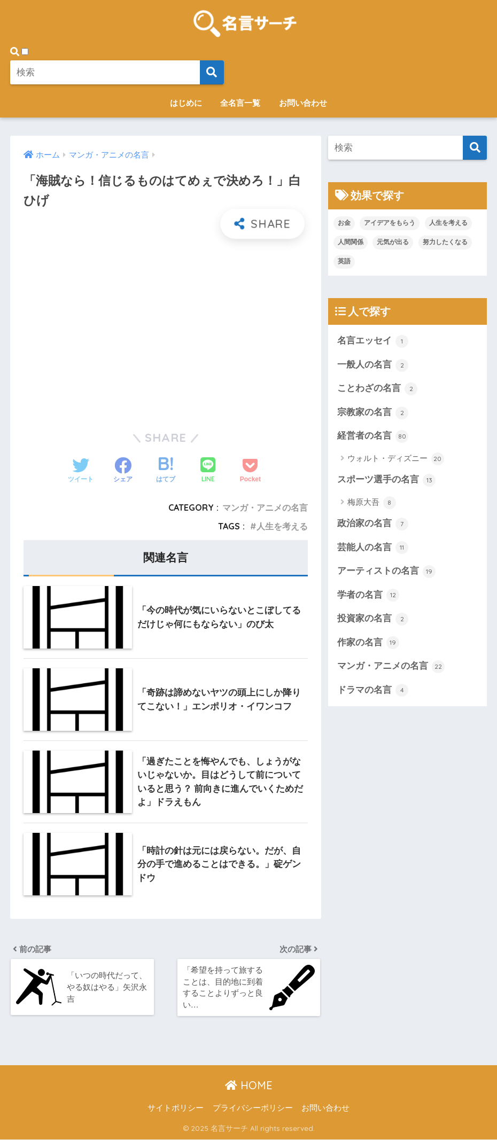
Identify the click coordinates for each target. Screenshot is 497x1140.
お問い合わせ (303, 102)
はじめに (186, 102)
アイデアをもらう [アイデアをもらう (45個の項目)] (389, 223)
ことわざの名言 (377, 388)
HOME (249, 1085)
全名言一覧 (240, 102)
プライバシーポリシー (253, 1108)
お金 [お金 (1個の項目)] (344, 223)
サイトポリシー (175, 1108)
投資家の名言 (373, 620)
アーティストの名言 (386, 572)
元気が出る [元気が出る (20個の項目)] (393, 242)
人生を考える (282, 526)
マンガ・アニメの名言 (265, 507)
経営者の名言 (373, 437)
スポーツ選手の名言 (386, 480)
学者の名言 (368, 596)
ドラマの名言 (373, 691)
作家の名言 (368, 644)
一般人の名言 (373, 365)
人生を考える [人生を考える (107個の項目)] (448, 223)
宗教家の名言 (373, 413)
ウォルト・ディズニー (395, 459)
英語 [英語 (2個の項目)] (344, 261)
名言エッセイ (373, 341)
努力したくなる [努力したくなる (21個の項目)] (445, 242)
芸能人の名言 (373, 548)
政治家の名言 (373, 524)
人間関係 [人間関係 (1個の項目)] (350, 242)
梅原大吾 (371, 503)
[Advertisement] (166, 328)
